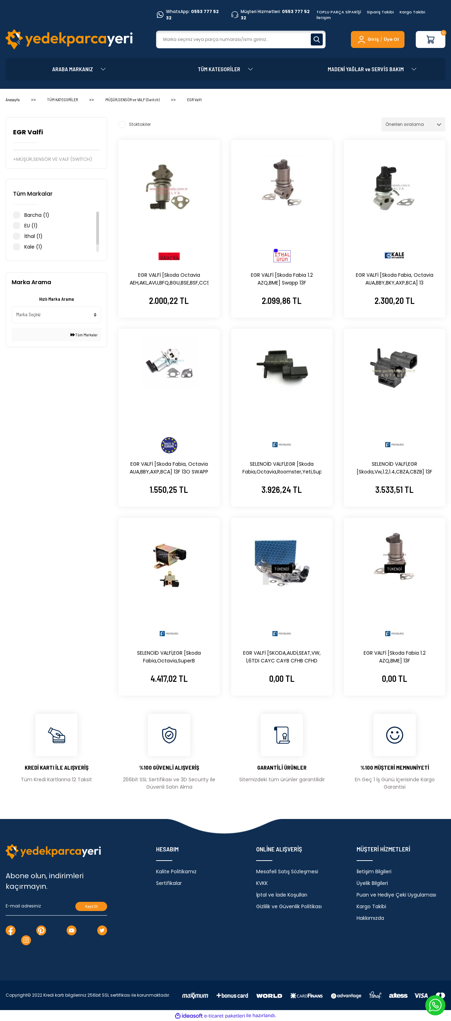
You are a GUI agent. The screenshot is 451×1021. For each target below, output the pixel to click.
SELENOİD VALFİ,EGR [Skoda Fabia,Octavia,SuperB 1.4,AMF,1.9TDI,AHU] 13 (169, 657)
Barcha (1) (36, 215)
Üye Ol (391, 39)
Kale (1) (33, 246)
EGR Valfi (194, 99)
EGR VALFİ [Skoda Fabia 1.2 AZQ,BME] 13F (395, 656)
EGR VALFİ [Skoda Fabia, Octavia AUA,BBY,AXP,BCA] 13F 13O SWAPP (169, 467)
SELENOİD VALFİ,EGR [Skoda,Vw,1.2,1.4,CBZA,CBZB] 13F (394, 467)
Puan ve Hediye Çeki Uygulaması (396, 894)
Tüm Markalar (84, 334)
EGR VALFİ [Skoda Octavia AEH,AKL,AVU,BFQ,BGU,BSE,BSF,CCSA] (169, 278)
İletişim (323, 17)
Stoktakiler (140, 124)
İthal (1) (33, 236)
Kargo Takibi (412, 12)
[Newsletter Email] (56, 906)
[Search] (241, 39)
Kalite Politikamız (176, 871)
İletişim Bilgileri (374, 871)
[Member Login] (368, 39)
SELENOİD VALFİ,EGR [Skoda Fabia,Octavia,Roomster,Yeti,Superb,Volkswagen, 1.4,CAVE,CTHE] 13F (281, 468)
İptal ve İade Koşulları (281, 894)
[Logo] (69, 39)
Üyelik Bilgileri (372, 883)
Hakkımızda (370, 918)
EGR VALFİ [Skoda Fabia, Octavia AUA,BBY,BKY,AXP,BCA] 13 (394, 278)
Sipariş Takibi (380, 12)
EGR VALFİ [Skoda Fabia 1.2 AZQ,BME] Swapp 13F (282, 278)
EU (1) (31, 225)
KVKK (262, 883)
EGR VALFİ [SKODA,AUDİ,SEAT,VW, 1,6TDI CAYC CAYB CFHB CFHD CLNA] (282, 657)
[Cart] (430, 39)
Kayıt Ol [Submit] (91, 906)
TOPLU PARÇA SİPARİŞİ (338, 12)
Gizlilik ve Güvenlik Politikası (289, 906)
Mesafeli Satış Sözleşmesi (287, 871)
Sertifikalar (169, 883)
